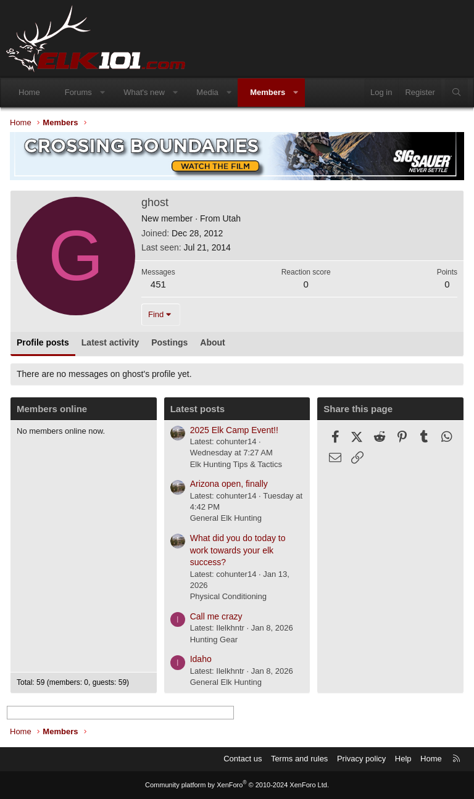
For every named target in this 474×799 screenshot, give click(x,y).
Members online (52, 409)
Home (29, 92)
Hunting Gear (214, 639)
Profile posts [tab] (43, 342)
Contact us (242, 758)
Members (267, 92)
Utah (231, 218)
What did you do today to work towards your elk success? (238, 550)
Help (403, 758)
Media (207, 92)
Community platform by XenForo (237, 785)
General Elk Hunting (226, 518)
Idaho (201, 659)
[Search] (456, 92)
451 (158, 284)
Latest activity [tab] (110, 342)
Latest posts (197, 409)
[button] (102, 92)
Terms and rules (299, 758)
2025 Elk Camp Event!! (234, 430)
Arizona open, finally (229, 484)
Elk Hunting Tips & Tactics (236, 464)
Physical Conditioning (228, 596)
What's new (144, 92)
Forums (78, 92)
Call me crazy (216, 616)
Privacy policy (361, 758)
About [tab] (212, 342)
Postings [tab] (169, 342)
